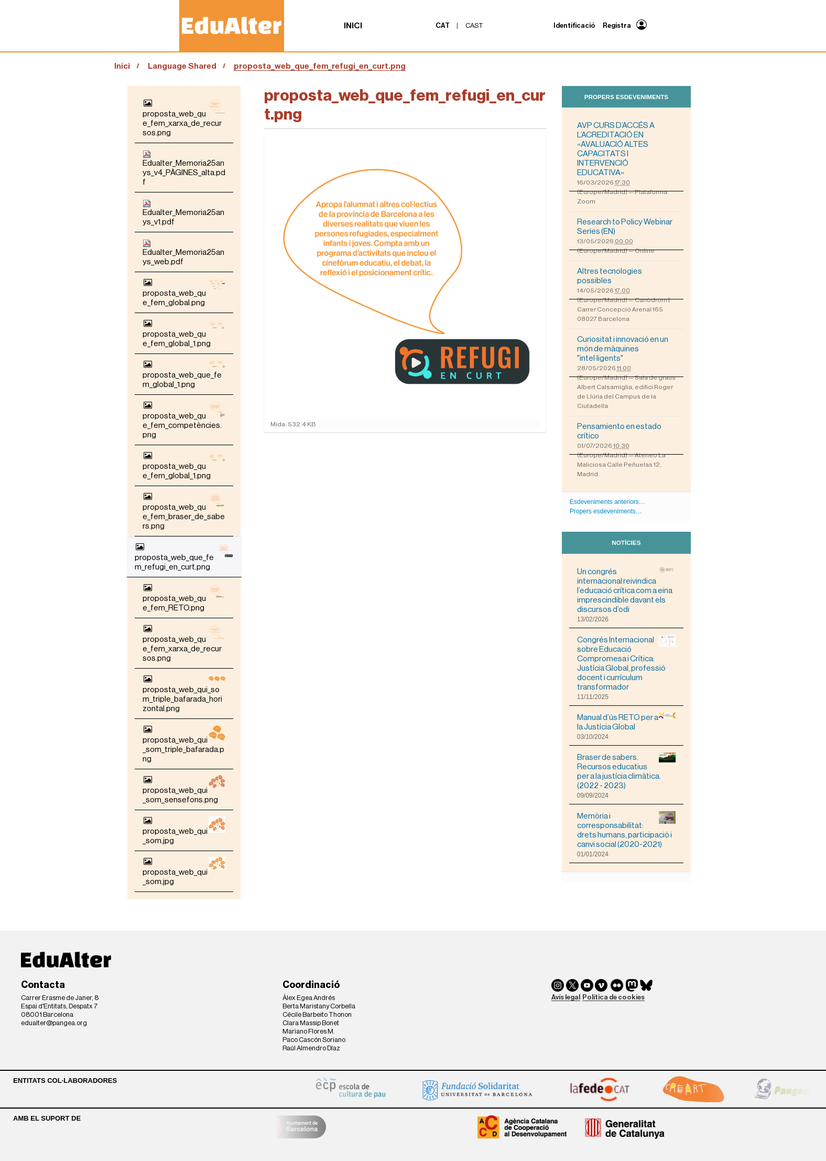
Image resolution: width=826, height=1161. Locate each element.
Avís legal (565, 997)
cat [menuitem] (443, 25)
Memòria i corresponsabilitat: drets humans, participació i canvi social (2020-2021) (626, 829)
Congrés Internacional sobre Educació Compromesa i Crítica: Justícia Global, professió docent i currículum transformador (626, 663)
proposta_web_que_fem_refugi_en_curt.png (184, 556)
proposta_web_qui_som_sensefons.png (184, 789)
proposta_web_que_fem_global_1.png (184, 333)
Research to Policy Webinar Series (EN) (624, 226)
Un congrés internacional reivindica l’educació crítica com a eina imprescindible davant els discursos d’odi (626, 590)
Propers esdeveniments (626, 96)
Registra (617, 25)
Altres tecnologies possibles (609, 276)
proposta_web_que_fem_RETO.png (184, 597)
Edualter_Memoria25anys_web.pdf (183, 252)
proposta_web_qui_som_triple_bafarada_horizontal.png (184, 693)
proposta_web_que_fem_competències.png (184, 420)
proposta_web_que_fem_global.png (184, 292)
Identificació (574, 25)
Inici (353, 26)
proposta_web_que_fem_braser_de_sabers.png (184, 511)
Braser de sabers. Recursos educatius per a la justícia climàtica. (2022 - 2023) (626, 771)
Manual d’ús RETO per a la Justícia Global (626, 722)
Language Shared (182, 66)
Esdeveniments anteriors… (607, 502)
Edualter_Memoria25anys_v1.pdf (183, 212)
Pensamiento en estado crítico (619, 431)
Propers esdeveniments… (606, 511)
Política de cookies (613, 997)
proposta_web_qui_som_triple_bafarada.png (184, 744)
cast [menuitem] (474, 25)
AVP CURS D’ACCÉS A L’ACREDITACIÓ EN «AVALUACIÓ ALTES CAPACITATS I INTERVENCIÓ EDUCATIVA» (616, 149)
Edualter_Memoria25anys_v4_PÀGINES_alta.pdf (184, 168)
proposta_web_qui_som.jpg (184, 830)
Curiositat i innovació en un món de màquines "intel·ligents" (622, 348)
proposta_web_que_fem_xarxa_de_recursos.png (184, 118)
